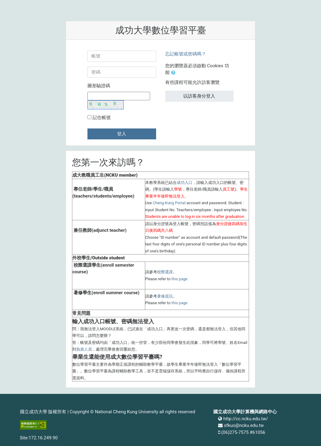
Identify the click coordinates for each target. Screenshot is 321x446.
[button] (175, 73)
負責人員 (84, 349)
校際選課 (165, 272)
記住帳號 (102, 117)
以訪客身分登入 (199, 96)
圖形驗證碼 (98, 85)
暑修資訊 (165, 296)
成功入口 (184, 182)
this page (180, 279)
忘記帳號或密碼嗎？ (185, 54)
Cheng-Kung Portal (169, 203)
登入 (121, 134)
